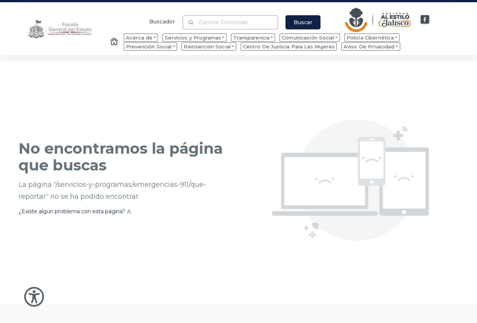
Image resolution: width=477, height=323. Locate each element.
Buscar (303, 22)
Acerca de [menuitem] (139, 38)
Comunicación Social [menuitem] (308, 38)
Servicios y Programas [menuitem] (193, 38)
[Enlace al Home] (114, 42)
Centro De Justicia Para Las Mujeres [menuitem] (289, 46)
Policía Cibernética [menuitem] (370, 38)
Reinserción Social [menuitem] (207, 46)
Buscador (162, 21)
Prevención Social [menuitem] (148, 46)
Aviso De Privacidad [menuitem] (369, 46)
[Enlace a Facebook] (425, 19)
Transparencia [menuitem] (251, 38)
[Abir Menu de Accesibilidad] (34, 297)
